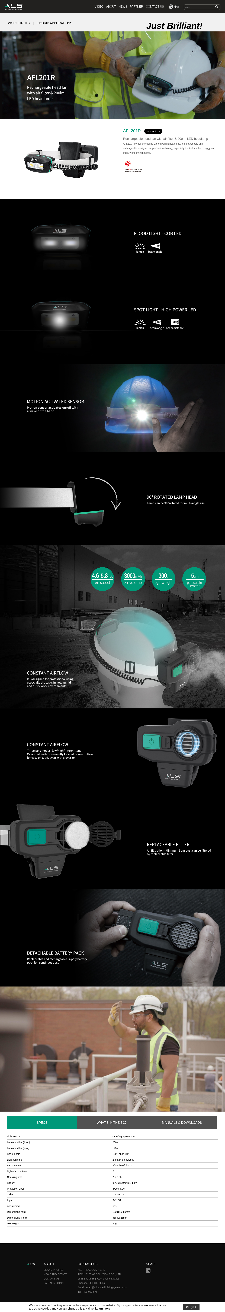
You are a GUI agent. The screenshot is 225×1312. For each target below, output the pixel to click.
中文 (176, 6)
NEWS (123, 6)
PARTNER (136, 6)
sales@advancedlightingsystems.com (106, 1287)
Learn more (102, 1308)
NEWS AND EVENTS (55, 1274)
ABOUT (111, 6)
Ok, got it (191, 1307)
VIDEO (99, 6)
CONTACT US (155, 6)
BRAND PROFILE (53, 1269)
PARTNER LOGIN (53, 1283)
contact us (153, 131)
